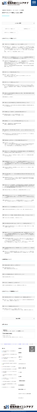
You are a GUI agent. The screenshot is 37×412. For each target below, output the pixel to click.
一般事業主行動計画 (21, 380)
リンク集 (19, 372)
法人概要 (19, 376)
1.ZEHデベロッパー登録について (10, 28)
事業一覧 (3, 348)
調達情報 (19, 352)
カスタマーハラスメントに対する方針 (24, 393)
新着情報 (19, 348)
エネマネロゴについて (22, 363)
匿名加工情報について (22, 389)
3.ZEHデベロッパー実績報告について (10, 32)
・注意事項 (19, 359)
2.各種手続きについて (27, 28)
